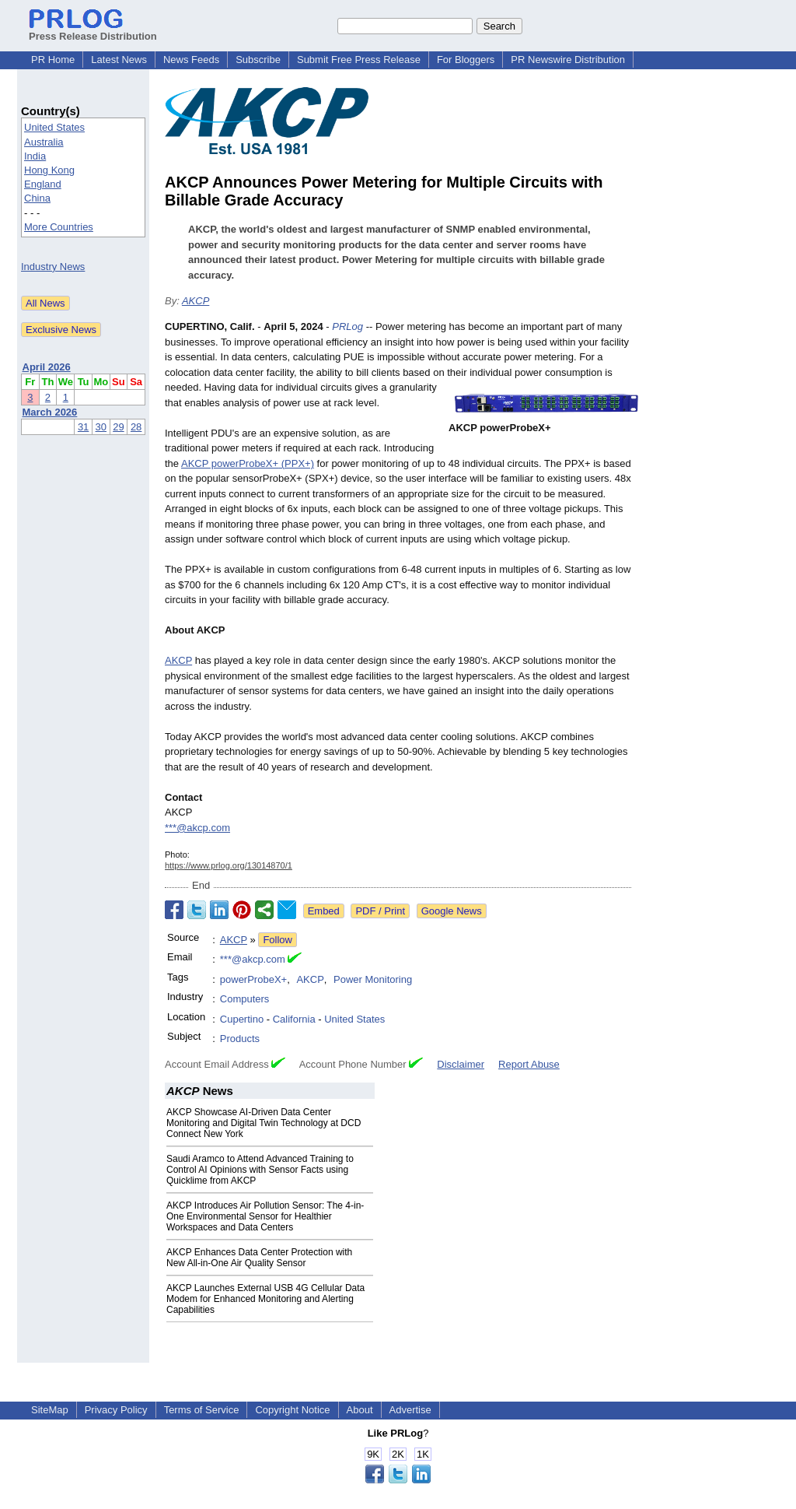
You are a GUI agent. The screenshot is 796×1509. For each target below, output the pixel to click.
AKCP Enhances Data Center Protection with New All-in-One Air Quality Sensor (259, 1258)
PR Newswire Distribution (568, 59)
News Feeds (191, 59)
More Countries (58, 227)
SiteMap (49, 1410)
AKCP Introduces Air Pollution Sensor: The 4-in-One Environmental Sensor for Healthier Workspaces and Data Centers (265, 1216)
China (37, 198)
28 (136, 427)
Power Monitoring (372, 979)
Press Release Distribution (93, 30)
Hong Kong (49, 170)
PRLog (347, 326)
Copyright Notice (292, 1410)
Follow (277, 940)
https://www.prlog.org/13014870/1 (228, 865)
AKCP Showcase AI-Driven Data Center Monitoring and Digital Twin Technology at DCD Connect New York (263, 1123)
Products (240, 1038)
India (35, 156)
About (360, 1410)
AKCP (195, 301)
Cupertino (242, 1019)
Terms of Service (201, 1410)
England (42, 184)
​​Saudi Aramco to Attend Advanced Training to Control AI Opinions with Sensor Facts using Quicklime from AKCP (260, 1169)
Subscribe (258, 59)
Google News (451, 911)
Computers (245, 999)
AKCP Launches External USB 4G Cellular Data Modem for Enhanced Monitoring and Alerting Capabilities (265, 1299)
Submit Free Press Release (359, 59)
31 (83, 427)
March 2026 (50, 412)
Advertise (410, 1410)
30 (101, 427)
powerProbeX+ (253, 979)
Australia (44, 142)
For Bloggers (465, 59)
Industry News (53, 266)
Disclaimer (460, 1064)
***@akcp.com (197, 827)
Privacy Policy (116, 1410)
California (294, 1019)
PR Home (53, 59)
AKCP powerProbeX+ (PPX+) (247, 463)
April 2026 (47, 367)
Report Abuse (529, 1064)
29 (118, 427)
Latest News (119, 59)
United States (54, 127)
